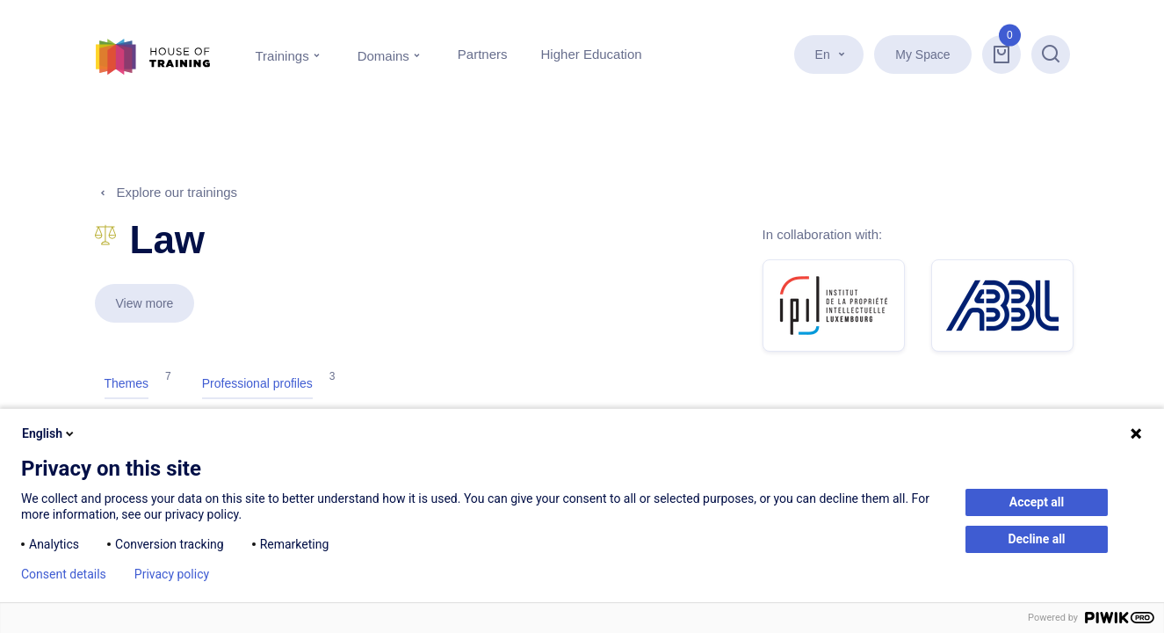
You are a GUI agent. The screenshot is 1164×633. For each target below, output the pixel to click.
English (49, 433)
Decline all (1036, 539)
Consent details (63, 574)
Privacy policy (171, 574)
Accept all (1037, 502)
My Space (922, 54)
